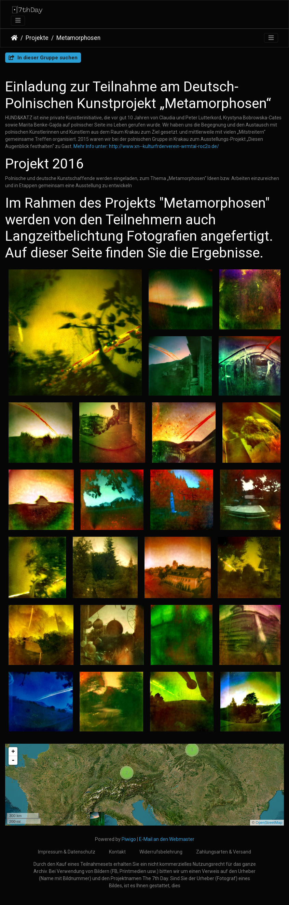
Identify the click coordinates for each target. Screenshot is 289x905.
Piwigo (129, 839)
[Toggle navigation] (18, 21)
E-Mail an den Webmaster (166, 839)
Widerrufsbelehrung (160, 852)
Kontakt (117, 852)
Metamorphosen (78, 37)
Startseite (14, 37)
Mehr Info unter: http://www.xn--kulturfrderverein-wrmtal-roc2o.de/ (146, 146)
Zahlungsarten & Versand (223, 852)
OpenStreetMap (269, 822)
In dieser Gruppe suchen (43, 58)
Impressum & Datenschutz (66, 852)
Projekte (37, 37)
